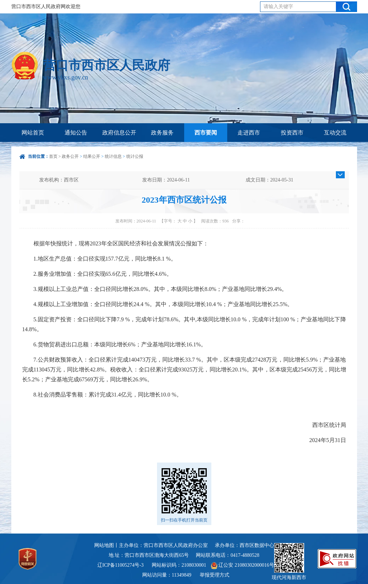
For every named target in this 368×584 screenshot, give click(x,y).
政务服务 (162, 133)
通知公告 (76, 133)
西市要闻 (205, 133)
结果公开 (91, 156)
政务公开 (70, 156)
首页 (53, 156)
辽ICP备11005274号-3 (120, 565)
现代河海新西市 (289, 561)
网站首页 (33, 133)
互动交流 (335, 133)
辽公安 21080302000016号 (242, 565)
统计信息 (113, 156)
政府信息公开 (119, 133)
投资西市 (292, 133)
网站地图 (104, 545)
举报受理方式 (214, 575)
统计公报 (134, 156)
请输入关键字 (278, 6)
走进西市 (248, 133)
